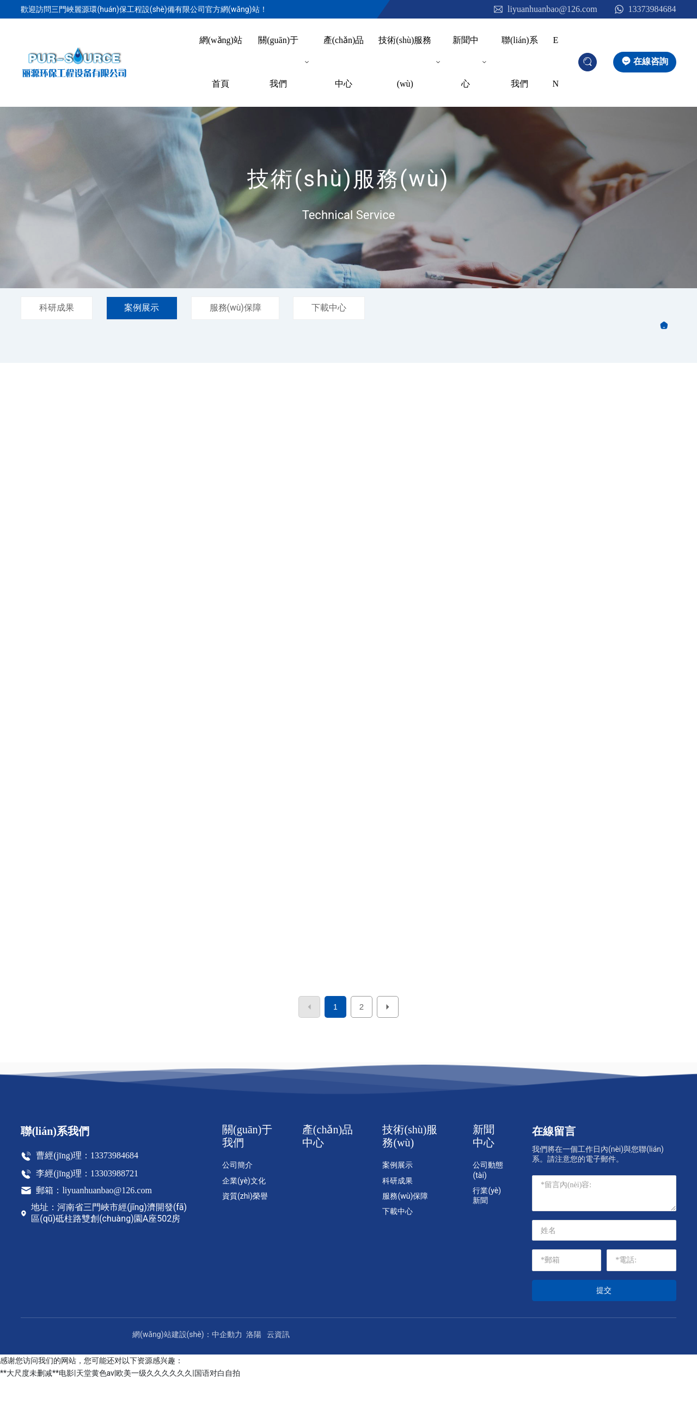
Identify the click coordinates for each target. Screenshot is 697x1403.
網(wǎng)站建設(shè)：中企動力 (187, 1357)
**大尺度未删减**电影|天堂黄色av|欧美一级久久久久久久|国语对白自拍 (120, 1396)
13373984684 (645, 9)
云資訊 (278, 1357)
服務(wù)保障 (242, 307)
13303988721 (114, 1196)
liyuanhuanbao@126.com (545, 9)
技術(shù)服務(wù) (348, 179)
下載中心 (338, 307)
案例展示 (145, 307)
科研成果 (57, 307)
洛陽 (253, 1357)
